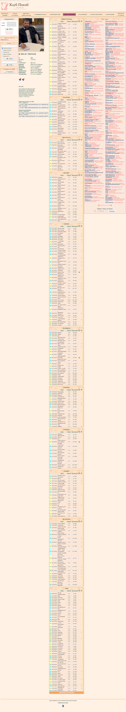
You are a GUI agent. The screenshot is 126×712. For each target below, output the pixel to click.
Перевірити (9, 72)
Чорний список (22, 70)
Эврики (118, 58)
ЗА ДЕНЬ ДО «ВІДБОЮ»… (97, 102)
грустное (59, 286)
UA (17, 7)
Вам (58, 335)
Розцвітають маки (93, 151)
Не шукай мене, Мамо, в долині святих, (61, 344)
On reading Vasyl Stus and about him (93, 126)
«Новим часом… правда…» (116, 43)
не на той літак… (61, 300)
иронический (60, 211)
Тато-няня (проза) (61, 104)
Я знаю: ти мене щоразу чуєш (96, 68)
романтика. (60, 415)
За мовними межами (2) (118, 183)
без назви (60, 656)
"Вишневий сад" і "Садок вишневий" (114, 22)
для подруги (60, 379)
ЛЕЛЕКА (115, 135)
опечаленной (60, 244)
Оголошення (82, 14)
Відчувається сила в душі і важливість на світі (62, 361)
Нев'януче (121, 23)
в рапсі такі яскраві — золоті (94, 168)
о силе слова (60, 317)
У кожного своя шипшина (97, 57)
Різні (113, 32)
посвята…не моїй (61, 368)
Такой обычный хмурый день (116, 68)
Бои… (59, 438)
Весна (59, 604)
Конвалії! (91, 154)
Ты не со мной (112, 137)
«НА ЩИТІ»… (93, 101)
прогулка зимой (61, 401)
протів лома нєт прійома (95, 136)
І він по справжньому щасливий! (60, 111)
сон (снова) (60, 678)
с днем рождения (61, 579)
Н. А (59, 503)
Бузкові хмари (112, 190)
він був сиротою (61, 154)
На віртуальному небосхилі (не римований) (61, 148)
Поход (118, 171)
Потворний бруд (96, 78)
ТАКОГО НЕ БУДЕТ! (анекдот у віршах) (62, 77)
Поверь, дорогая (61, 489)
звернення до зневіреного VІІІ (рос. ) (61, 258)
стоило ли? (60, 684)
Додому (91, 155)
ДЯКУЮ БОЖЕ (96, 27)
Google (9, 65)
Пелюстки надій (89, 62)
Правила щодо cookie (63, 702)
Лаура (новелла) (61, 122)
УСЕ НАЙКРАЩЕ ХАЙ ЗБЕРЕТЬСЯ (114, 94)
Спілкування (110, 14)
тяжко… (59, 615)
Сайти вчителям (55, 14)
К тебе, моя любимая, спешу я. (117, 27)
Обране (20, 69)
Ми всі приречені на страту (96, 40)
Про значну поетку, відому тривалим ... (114, 106)
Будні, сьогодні (61, 230)
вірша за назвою (7, 54)
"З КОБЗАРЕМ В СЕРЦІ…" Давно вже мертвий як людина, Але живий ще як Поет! (62, 551)
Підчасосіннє (60, 237)
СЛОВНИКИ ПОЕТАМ (40, 14)
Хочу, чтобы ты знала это (94, 135)
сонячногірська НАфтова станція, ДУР (92, 200)
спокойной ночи (61, 413)
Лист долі (60, 126)
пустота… (60, 613)
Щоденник (21, 66)
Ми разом (60, 395)
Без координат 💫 (118, 122)
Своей (59, 363)
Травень (98, 170)
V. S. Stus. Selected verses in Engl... (93, 192)
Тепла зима (60, 597)
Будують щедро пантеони (95, 153)
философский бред (62, 321)
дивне (59, 600)
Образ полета (121, 107)
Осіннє (59, 602)
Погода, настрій (61, 599)
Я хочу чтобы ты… (62, 516)
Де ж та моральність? (97, 53)
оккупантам (60, 666)
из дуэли (59, 651)
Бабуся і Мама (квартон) (111, 74)
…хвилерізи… (93, 143)
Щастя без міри (93, 97)
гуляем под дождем (62, 417)
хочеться (59, 437)
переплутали (60, 94)
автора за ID (6, 52)
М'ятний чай (112, 71)
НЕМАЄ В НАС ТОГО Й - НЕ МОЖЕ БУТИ (114, 145)
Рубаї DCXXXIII (120, 148)
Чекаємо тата (114, 160)
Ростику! (94, 28)
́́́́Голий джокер (99, 110)
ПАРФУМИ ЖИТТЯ (115, 53)
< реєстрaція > (9, 33)
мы (58, 505)
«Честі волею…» (92, 142)
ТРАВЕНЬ (91, 51)
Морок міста (97, 137)
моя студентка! (61, 373)
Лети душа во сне (92, 152)
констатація (60, 640)
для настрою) (60, 621)
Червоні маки (114, 89)
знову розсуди (61, 315)
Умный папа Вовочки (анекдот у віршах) (62, 66)
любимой (60, 426)
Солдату (59, 641)
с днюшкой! (60, 575)
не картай (60, 657)
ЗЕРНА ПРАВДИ (120, 174)
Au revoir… (96, 196)
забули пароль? (9, 31)
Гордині (59, 334)
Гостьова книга (22, 74)
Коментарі (21, 64)
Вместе (59, 478)
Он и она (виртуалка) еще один (61, 160)
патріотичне (60, 674)
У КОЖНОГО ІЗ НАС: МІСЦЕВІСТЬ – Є (94, 49)
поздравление (60, 577)
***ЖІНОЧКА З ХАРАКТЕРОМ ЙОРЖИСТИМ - (92, 82)
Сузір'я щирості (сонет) (91, 173)
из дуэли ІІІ (60, 648)
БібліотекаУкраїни (4, 14)
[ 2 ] (103, 205)
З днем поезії (60, 525)
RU (23, 7)
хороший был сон (61, 421)
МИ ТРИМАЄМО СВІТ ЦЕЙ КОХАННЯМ (94, 74)
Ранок (92, 23)
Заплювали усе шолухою (95, 157)
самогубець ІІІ (61, 248)
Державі (59, 605)
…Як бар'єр (95, 52)
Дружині (59, 332)
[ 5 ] (109, 205)
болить (59, 673)
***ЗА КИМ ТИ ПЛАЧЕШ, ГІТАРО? (113, 82)
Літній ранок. (116, 197)
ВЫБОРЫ (60, 638)
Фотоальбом (22, 67)
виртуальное (60, 145)
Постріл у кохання (98, 160)
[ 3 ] (105, 205)
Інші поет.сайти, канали (26, 14)
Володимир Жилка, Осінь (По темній (93, 30)
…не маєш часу (112, 196)
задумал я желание (62, 382)
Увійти (9, 29)
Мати (90, 36)
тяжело (59, 676)
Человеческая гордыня (94, 190)
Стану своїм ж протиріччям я (116, 131)
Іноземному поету (61, 340)
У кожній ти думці (117, 179)
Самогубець (60, 270)
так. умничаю (60, 323)
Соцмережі (60, 177)
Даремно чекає (61, 272)
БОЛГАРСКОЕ (92, 164)
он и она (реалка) (61, 163)
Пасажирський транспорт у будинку (93, 121)
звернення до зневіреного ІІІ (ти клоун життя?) (61, 292)
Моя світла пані (119, 29)
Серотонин (113, 159)
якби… (59, 619)
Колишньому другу (62, 346)
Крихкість (118, 66)
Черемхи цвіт (114, 57)
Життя (96, 165)
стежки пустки (116, 95)
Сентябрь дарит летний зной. (96, 134)
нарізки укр (60, 633)
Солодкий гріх (96, 179)
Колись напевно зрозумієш (94, 159)
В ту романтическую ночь (61, 411)
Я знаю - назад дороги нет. (116, 28)
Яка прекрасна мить (98, 166)
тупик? (59, 303)
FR (20, 7)
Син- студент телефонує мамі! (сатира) (61, 202)
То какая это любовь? (119, 51)
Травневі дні (118, 139)
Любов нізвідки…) (113, 130)
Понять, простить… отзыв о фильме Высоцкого (62, 442)
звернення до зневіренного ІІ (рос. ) (62, 309)
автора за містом (7, 50)
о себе (59, 630)
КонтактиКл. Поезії (121, 14)
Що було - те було (116, 189)
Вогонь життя (119, 158)
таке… (59, 671)
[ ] (101, 205)
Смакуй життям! (120, 63)
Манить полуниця (120, 75)
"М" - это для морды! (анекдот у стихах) (61, 47)
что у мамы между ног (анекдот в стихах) (61, 42)
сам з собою (60, 239)
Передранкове (61, 391)
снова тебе (60, 488)
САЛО (117, 176)
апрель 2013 (60, 393)
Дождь (115, 147)
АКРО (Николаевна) (62, 351)
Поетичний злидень (62, 231)
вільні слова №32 (118, 202)
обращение (60, 632)
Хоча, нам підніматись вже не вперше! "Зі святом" (62, 542)
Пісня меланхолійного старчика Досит (93, 118)
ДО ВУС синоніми (69, 14)
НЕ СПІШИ (112, 64)
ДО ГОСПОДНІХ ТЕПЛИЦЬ (97, 24)
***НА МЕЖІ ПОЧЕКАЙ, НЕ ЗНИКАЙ (113, 173)
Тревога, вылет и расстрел (115, 50)
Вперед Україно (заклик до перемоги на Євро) (62, 534)
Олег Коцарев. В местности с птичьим (93, 181)
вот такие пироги (61, 214)
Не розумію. (100, 66)
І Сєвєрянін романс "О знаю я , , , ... (114, 77)
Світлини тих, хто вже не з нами (115, 150)
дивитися (40, 64)
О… (58, 637)
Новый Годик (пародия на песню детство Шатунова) (62, 567)
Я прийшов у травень (110, 141)
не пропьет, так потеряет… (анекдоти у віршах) (62, 82)
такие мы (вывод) (61, 295)
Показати (112, 211)
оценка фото (60, 381)
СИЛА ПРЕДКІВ (118, 164)
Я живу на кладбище (114, 136)
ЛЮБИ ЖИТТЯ (116, 48)
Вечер (59, 596)
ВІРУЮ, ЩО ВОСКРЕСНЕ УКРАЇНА (112, 178)
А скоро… (90, 108)
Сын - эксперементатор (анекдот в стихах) (61, 62)
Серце (117, 62)
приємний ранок (61, 685)
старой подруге (61, 376)
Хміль (112, 56)
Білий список (22, 72)
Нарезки (59, 635)
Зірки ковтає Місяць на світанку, (94, 149)
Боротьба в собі (61, 114)
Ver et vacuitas (117, 65)
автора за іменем (8, 48)
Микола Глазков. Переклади (113, 169)
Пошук (9, 58)
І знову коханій (61, 483)
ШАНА (117, 155)
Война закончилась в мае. (95, 116)
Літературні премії (96, 14)
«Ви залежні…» (113, 127)
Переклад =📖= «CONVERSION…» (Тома (111, 125)
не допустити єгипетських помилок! (60, 446)
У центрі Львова (96, 139)
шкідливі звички (61, 464)
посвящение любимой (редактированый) (61, 354)
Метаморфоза (93, 171)
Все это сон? (60, 384)
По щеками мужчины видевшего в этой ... (112, 114)
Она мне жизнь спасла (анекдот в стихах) (61, 51)
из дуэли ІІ (60, 649)
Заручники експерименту (111, 119)
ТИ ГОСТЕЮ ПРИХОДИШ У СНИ (92, 147)
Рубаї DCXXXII (120, 152)
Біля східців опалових (119, 198)
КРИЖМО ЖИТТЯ (94, 26)
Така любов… (117, 96)
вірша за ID (6, 56)
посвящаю (60, 378)
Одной (59, 374)
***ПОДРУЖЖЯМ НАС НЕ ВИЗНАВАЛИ (91, 178)
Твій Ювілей (119, 120)
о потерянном (60, 659)
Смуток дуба (97, 65)
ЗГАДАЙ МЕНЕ (96, 145)
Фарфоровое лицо (119, 33)
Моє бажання (92, 84)
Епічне (95, 111)
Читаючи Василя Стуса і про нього (93, 129)
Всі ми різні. (112, 191)
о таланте (60, 325)
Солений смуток (92, 83)
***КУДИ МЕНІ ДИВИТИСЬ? (94, 96)
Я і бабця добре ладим (116, 30)
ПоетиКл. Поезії (15, 14)
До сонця (118, 156)
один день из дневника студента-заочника (62, 133)
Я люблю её (117, 52)
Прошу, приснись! (61, 404)
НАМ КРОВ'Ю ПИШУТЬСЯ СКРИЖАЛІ (93, 77)
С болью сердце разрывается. (116, 116)
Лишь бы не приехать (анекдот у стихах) (62, 28)
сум (58, 629)
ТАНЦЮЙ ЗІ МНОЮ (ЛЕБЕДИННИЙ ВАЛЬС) (93, 22)
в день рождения (61, 523)
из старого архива (61, 679)
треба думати (60, 301)
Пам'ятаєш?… (61, 690)
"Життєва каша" (61, 228)
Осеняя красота (61, 396)
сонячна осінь (61, 403)
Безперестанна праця (110, 92)
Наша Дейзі (60, 357)
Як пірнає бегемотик (97, 115)
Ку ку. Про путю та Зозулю (114, 47)
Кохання (118, 86)
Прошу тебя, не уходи (114, 117)
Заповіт (99, 175)
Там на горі (112, 123)
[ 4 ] (107, 205)
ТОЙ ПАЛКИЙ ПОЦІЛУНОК (117, 54)
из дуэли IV (60, 646)
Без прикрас (60, 236)
